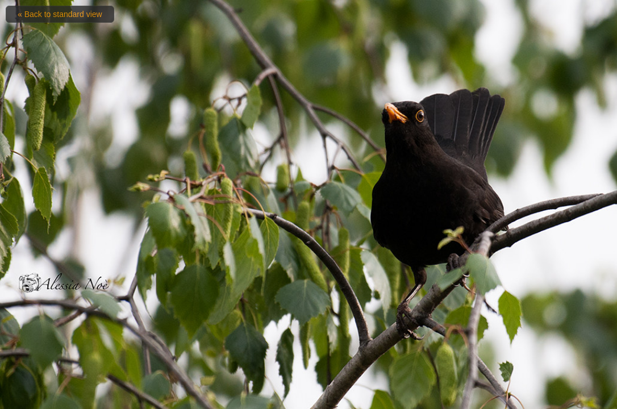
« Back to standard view (60, 14)
